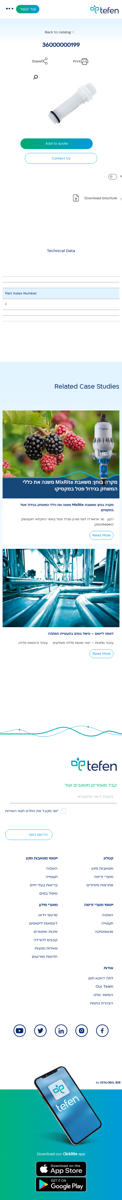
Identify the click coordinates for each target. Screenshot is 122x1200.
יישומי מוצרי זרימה (98, 904)
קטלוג (108, 858)
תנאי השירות (15, 811)
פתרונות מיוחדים (100, 885)
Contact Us (61, 158)
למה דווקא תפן (100, 978)
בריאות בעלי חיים (44, 885)
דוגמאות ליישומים (43, 923)
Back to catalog (58, 32)
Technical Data (61, 250)
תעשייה (52, 876)
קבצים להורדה (46, 940)
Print (77, 61)
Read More (101, 535)
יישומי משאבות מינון (42, 858)
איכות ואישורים (46, 931)
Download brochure (100, 198)
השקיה (52, 868)
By (108, 1083)
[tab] (61, 250)
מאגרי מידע (48, 904)
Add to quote (57, 143)
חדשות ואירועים (45, 956)
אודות (108, 968)
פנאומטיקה (104, 931)
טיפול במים (48, 893)
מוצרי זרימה (103, 876)
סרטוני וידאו (48, 915)
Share (36, 61)
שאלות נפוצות (46, 948)
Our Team (104, 986)
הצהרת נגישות (101, 1003)
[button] (35, 77)
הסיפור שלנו (103, 994)
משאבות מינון (102, 868)
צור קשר (28, 9)
